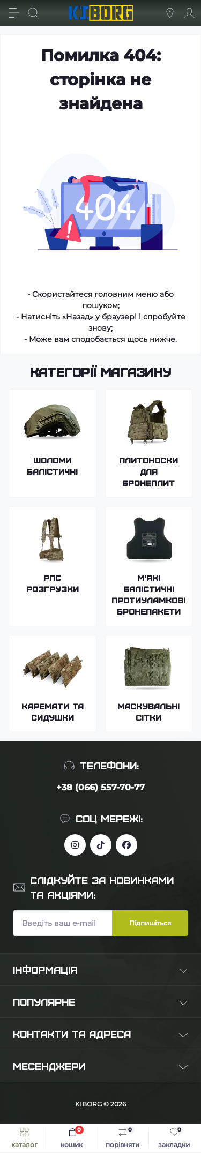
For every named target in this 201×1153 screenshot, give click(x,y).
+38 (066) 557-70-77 (100, 787)
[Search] (33, 13)
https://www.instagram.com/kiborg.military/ (75, 845)
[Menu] (14, 13)
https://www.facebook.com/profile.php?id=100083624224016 (126, 845)
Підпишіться (150, 923)
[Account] (189, 13)
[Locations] (170, 13)
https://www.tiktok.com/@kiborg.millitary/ (101, 845)
